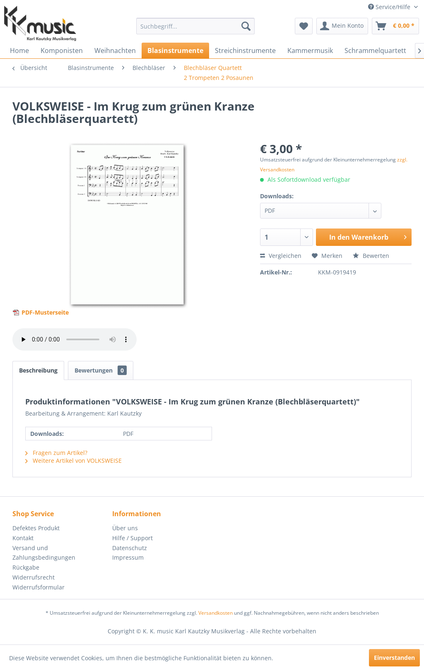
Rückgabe (25, 567)
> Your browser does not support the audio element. (74, 339)
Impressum (128, 557)
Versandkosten (215, 612)
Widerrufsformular (38, 587)
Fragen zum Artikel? (56, 453)
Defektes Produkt (36, 528)
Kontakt (23, 538)
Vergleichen (280, 256)
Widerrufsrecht (33, 577)
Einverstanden (394, 657)
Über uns (125, 528)
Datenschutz (129, 548)
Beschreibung (38, 370)
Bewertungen (101, 370)
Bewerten (371, 256)
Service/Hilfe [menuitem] (390, 7)
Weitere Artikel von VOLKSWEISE (73, 460)
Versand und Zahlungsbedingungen (43, 553)
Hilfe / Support (132, 538)
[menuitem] (195, 26)
